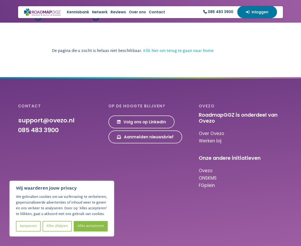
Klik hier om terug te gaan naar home (183, 51)
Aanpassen (28, 226)
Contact (179, 15)
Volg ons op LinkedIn (141, 122)
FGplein (207, 185)
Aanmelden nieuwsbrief (145, 137)
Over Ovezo (211, 134)
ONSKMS (208, 178)
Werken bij (210, 141)
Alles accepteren (91, 226)
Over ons (159, 15)
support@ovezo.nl (46, 120)
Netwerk (122, 15)
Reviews (140, 15)
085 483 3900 (218, 15)
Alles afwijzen (57, 226)
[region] (62, 208)
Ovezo (206, 170)
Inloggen (257, 15)
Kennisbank (100, 15)
